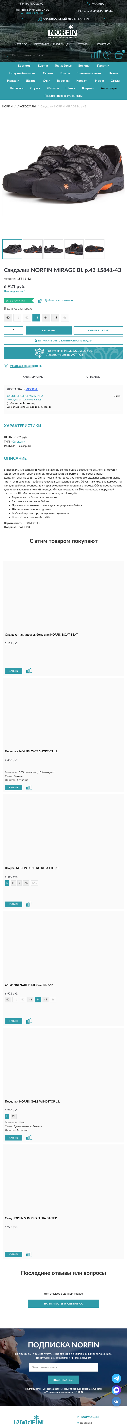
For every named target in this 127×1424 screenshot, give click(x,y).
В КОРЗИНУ (49, 330)
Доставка (86, 1348)
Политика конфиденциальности (100, 1396)
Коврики (88, 88)
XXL (34, 855)
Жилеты (53, 88)
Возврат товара (90, 1360)
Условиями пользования (59, 1318)
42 (26, 317)
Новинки (85, 1384)
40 (7, 317)
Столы (115, 80)
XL (26, 855)
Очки (46, 80)
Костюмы (24, 65)
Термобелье (63, 65)
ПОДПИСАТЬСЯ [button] (63, 1305)
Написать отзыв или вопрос (63, 1229)
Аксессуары (109, 88)
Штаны (113, 73)
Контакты (104, 44)
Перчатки (17, 88)
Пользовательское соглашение (36, 1396)
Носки (99, 80)
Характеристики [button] (34, 377)
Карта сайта (24, 1384)
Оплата (84, 1354)
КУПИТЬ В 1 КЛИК (98, 330)
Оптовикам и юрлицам (52, 44)
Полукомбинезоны (22, 73)
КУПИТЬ (13, 650)
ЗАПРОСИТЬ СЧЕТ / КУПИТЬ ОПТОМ (63, 340)
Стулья (35, 88)
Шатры (31, 80)
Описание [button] (93, 377)
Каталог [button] (21, 44)
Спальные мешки (89, 73)
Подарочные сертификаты (63, 95)
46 (64, 317)
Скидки (84, 1390)
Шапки (70, 88)
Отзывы (84, 44)
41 (17, 317)
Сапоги (48, 73)
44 (45, 317)
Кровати (82, 80)
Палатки (103, 65)
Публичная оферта (28, 1390)
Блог (83, 1378)
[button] (32, 12)
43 (30, 959)
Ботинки (84, 65)
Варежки (63, 80)
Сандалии (18, 441)
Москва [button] (32, 389)
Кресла (65, 73)
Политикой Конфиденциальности (83, 1314)
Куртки (43, 65)
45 (55, 317)
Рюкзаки (13, 80)
